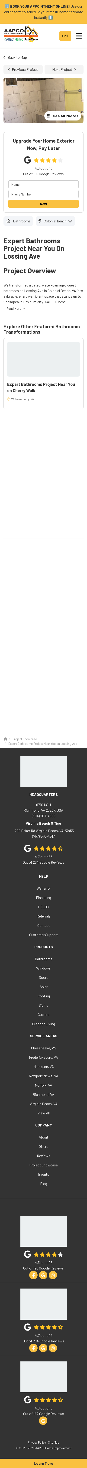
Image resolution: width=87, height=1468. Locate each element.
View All (44, 1113)
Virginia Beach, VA (44, 1103)
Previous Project (23, 69)
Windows (43, 968)
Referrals (44, 916)
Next (43, 204)
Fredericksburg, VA (43, 1057)
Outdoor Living (43, 1024)
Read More (13, 308)
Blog (43, 1183)
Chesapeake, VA (43, 1048)
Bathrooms (43, 959)
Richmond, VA (43, 1094)
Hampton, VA (43, 1066)
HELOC (43, 907)
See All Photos (62, 116)
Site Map (53, 1442)
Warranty (44, 888)
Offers (43, 1146)
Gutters (43, 1014)
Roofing (43, 996)
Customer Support (43, 934)
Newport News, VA (43, 1076)
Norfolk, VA (43, 1085)
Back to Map (15, 57)
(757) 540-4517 (43, 833)
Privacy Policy (37, 1442)
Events (43, 1174)
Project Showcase (43, 1165)
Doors (43, 977)
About (43, 1137)
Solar (44, 986)
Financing (43, 897)
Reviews (43, 1155)
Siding (43, 1005)
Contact (43, 925)
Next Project (64, 69)
